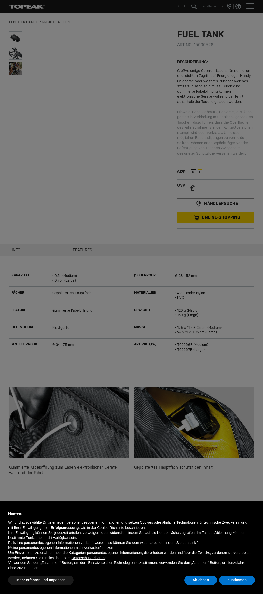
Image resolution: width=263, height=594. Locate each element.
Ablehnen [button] (201, 580)
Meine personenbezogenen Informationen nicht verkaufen (54, 548)
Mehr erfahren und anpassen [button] (40, 580)
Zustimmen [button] (237, 580)
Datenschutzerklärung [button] (89, 558)
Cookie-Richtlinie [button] (110, 528)
